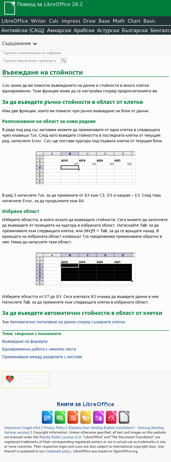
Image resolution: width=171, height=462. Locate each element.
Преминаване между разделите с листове (42, 356)
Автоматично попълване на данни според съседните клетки (67, 321)
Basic (149, 20)
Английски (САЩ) (22, 30)
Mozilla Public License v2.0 (60, 437)
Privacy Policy (54, 427)
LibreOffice (14, 20)
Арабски (84, 30)
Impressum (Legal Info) (22, 427)
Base (104, 20)
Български (135, 30)
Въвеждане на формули (24, 341)
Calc (54, 20)
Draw (89, 20)
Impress (70, 20)
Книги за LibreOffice (85, 404)
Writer (38, 20)
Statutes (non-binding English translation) (100, 427)
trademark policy (58, 451)
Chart (133, 20)
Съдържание (16, 43)
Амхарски (59, 30)
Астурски (108, 30)
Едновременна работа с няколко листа (39, 349)
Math (119, 20)
